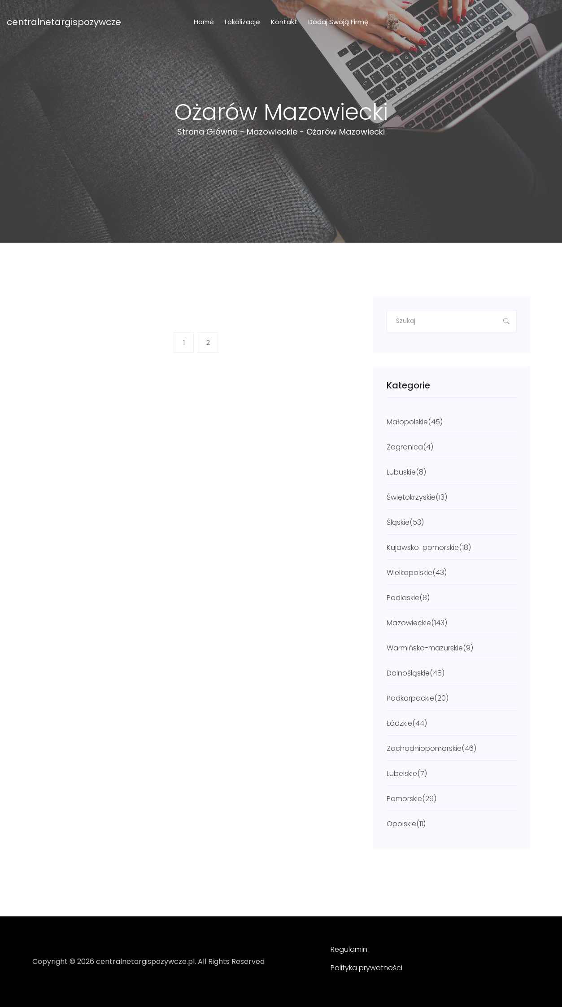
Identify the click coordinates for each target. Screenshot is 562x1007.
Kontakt (284, 21)
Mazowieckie (272, 131)
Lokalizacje (242, 21)
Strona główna (207, 131)
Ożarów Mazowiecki (345, 131)
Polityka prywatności (366, 968)
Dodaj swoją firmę (338, 21)
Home (204, 21)
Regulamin (349, 949)
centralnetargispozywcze (64, 22)
